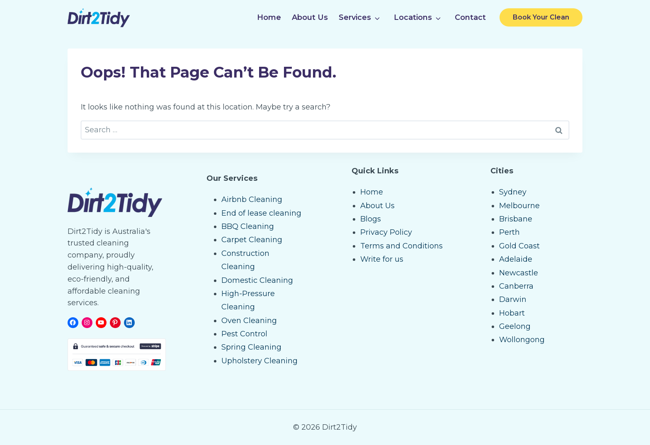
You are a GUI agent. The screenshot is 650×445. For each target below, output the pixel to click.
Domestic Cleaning (257, 280)
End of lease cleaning (261, 213)
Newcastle (518, 272)
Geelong (515, 326)
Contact (470, 17)
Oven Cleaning (249, 320)
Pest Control (244, 333)
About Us (310, 17)
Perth (509, 232)
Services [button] (355, 17)
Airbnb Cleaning (251, 199)
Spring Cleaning (251, 347)
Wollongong (522, 339)
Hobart (512, 313)
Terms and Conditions (401, 245)
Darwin (512, 299)
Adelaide (515, 259)
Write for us (381, 259)
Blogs (370, 219)
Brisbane (515, 219)
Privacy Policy (386, 232)
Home (269, 17)
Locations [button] (413, 17)
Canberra (516, 286)
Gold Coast (519, 245)
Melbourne (519, 205)
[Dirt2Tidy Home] (99, 18)
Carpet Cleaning (251, 239)
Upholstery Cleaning (259, 360)
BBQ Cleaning (247, 226)
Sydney (512, 192)
